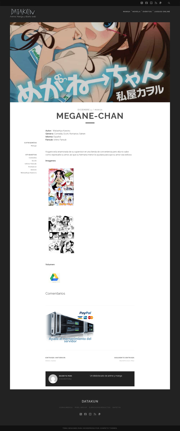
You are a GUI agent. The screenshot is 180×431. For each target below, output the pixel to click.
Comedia (33, 158)
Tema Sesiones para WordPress (78, 428)
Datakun (90, 401)
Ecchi (34, 161)
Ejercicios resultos (100, 407)
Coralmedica (65, 407)
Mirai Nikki (51, 361)
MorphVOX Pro (127, 361)
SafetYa (117, 407)
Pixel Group (80, 407)
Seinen (34, 170)
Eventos (147, 11)
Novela (136, 11)
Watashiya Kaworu (29, 173)
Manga (126, 11)
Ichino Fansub (31, 164)
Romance (33, 167)
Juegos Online (162, 11)
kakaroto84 (65, 379)
